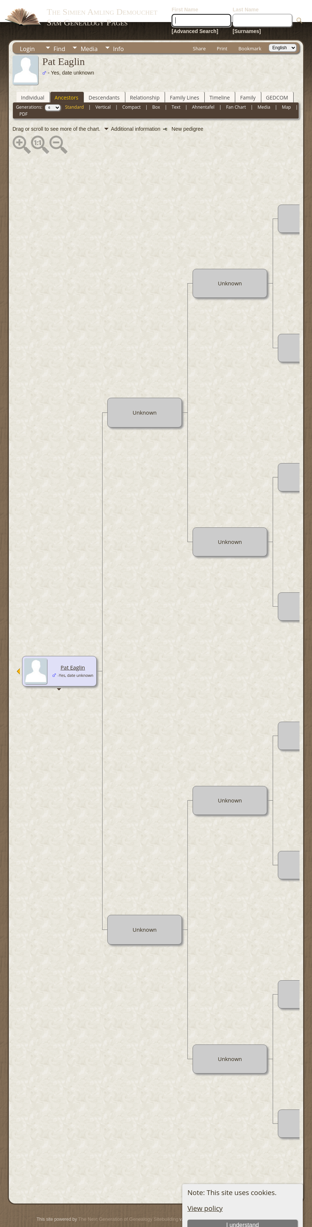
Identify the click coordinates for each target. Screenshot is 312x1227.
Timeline (219, 75)
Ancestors (66, 75)
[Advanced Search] (195, 9)
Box (156, 85)
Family (247, 75)
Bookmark (250, 26)
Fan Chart (236, 85)
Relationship (145, 75)
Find (59, 27)
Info (118, 27)
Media (88, 27)
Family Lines (184, 75)
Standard (74, 85)
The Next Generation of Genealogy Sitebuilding (128, 1197)
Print (222, 26)
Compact (131, 85)
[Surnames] (247, 9)
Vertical (103, 85)
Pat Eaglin (73, 645)
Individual (32, 75)
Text (176, 85)
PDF (23, 92)
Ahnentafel (203, 85)
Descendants (104, 75)
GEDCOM (277, 75)
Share (199, 26)
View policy (205, 1186)
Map (286, 85)
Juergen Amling (144, 1207)
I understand (242, 1203)
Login (27, 27)
